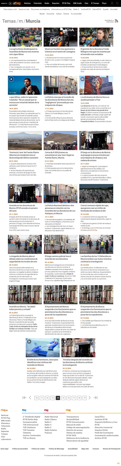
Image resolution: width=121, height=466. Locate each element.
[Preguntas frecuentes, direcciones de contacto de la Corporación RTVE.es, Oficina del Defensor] (96, 449)
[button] (24, 397)
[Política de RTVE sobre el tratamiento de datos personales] (20, 449)
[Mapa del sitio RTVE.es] (85, 449)
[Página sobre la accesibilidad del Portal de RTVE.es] (73, 449)
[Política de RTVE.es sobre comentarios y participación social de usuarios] (111, 449)
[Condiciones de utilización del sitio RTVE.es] (4, 449)
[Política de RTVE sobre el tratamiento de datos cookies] (38, 449)
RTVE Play (93, 230)
